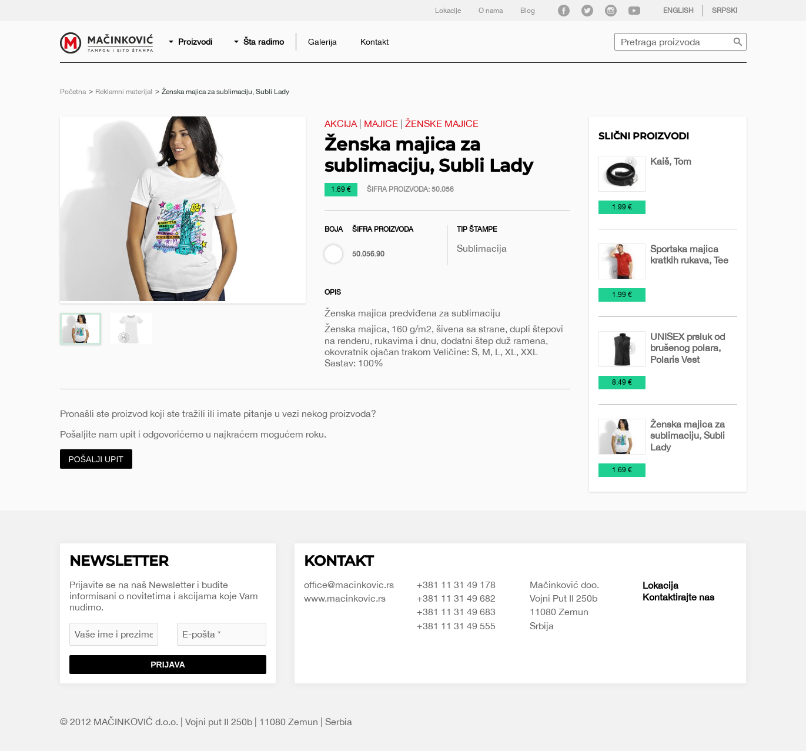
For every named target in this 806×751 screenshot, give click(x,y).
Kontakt (374, 41)
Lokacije (448, 10)
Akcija (341, 123)
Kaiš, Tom (670, 161)
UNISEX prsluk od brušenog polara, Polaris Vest (687, 347)
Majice (381, 123)
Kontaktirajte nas (678, 597)
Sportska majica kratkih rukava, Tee (689, 254)
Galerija (322, 41)
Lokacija (660, 585)
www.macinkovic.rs (345, 598)
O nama (491, 10)
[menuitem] (191, 42)
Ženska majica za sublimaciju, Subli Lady (687, 435)
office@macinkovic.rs (349, 584)
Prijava (168, 664)
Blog (527, 10)
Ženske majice (442, 123)
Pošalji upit (96, 459)
